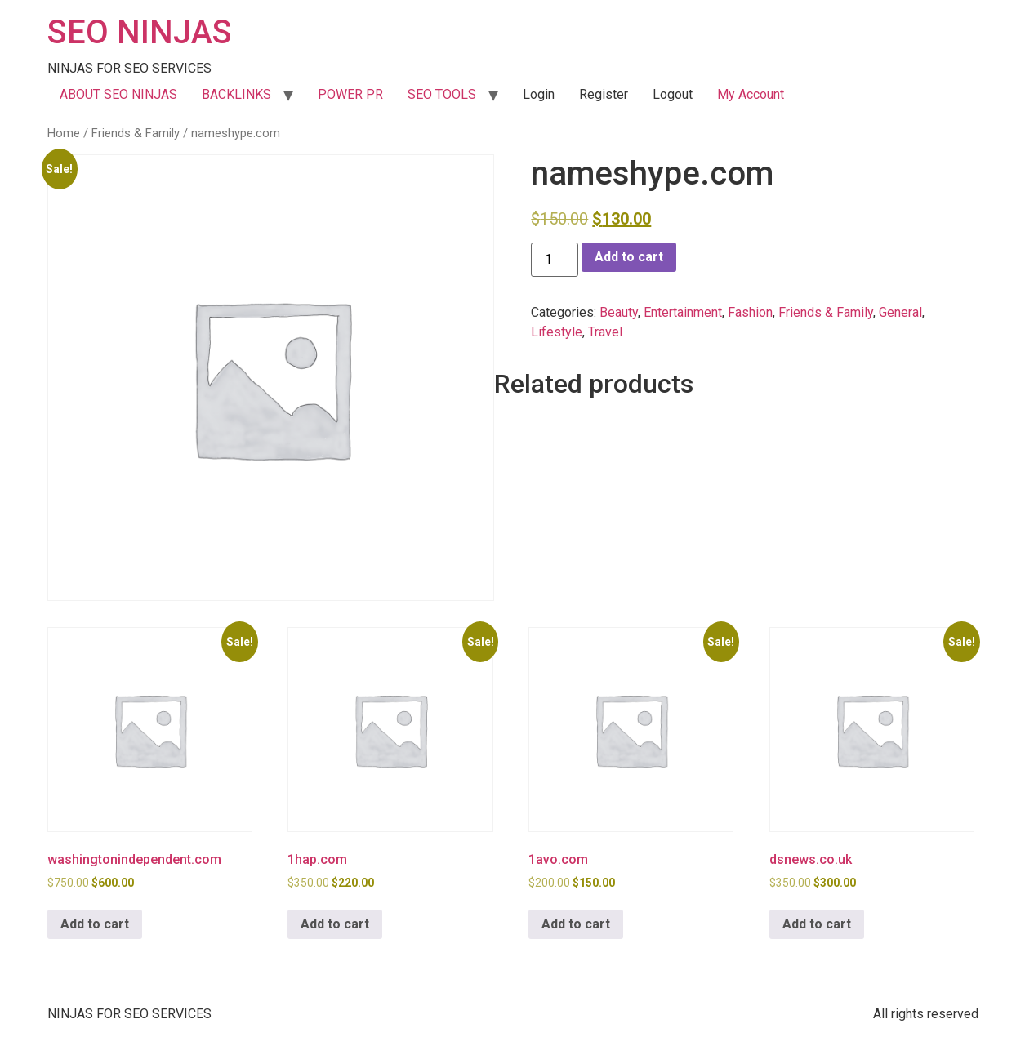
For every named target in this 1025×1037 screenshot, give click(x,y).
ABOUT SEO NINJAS (118, 94)
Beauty (618, 312)
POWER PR (350, 94)
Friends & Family (135, 133)
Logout (673, 94)
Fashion (750, 312)
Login (539, 94)
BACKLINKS (236, 94)
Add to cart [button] (94, 924)
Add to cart (629, 257)
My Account (750, 94)
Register (603, 94)
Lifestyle (556, 332)
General (900, 312)
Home (63, 133)
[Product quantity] (554, 260)
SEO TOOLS (442, 94)
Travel (605, 332)
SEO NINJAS (139, 32)
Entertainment (683, 312)
